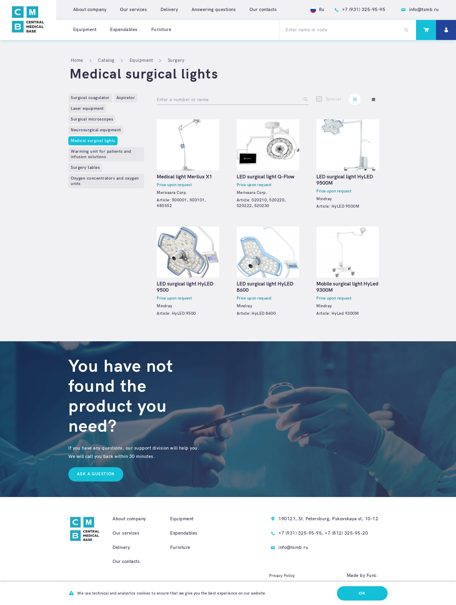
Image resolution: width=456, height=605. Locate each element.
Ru (317, 10)
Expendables (124, 30)
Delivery (169, 10)
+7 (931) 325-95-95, (300, 533)
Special (333, 99)
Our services (133, 10)
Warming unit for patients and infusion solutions (101, 154)
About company (90, 10)
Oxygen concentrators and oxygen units (105, 181)
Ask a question (96, 474)
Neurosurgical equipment (96, 129)
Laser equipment (87, 108)
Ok (362, 593)
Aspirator (125, 97)
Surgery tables (85, 167)
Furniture (161, 30)
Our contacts (263, 10)
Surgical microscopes (92, 119)
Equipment (85, 30)
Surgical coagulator (90, 97)
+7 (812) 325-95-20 (346, 533)
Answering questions (214, 10)
